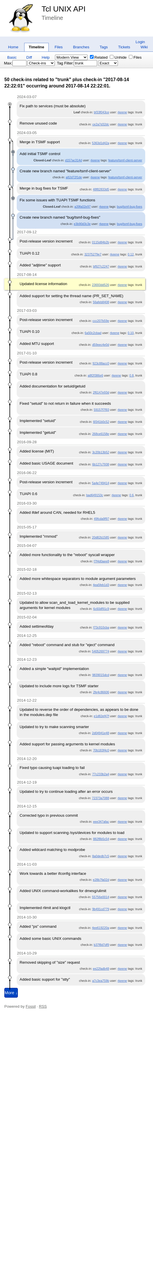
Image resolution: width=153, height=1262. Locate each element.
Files (58, 47)
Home (13, 47)
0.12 (131, 254)
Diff (29, 57)
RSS (43, 1006)
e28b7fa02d (101, 879)
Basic (12, 57)
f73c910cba (101, 627)
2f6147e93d (101, 392)
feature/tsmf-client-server (125, 160)
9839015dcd (100, 675)
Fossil (31, 1006)
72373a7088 (100, 798)
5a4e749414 (100, 483)
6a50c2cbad (93, 333)
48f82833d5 (101, 189)
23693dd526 (100, 285)
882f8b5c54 (101, 839)
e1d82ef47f (101, 716)
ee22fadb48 (101, 968)
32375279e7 (92, 254)
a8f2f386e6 (95, 375)
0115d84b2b (100, 242)
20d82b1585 (100, 537)
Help (46, 57)
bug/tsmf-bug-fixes (129, 206)
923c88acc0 (100, 363)
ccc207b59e (100, 320)
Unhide (118, 57)
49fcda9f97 (101, 518)
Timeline (36, 47)
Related (99, 57)
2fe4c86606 (101, 692)
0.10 (131, 333)
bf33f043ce (101, 112)
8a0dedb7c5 (100, 856)
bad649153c (94, 495)
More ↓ (11, 992)
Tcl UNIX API (63, 9)
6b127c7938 (100, 464)
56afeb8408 (101, 302)
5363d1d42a (100, 143)
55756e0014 (100, 897)
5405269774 (100, 651)
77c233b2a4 (100, 774)
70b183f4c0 (101, 750)
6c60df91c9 (101, 608)
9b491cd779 (100, 909)
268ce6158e (100, 434)
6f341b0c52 (101, 421)
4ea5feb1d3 (101, 585)
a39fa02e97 (82, 206)
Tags (104, 47)
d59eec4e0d (100, 344)
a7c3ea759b (100, 980)
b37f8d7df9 (101, 944)
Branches (81, 47)
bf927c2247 (101, 266)
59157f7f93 (101, 409)
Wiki (144, 47)
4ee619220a (100, 927)
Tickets (124, 47)
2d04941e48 (100, 733)
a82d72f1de (74, 177)
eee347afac (101, 821)
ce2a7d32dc (100, 124)
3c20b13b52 (100, 452)
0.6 (131, 495)
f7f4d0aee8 (101, 561)
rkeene (122, 112)
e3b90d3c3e (82, 224)
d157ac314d (73, 160)
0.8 (131, 375)
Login (140, 42)
